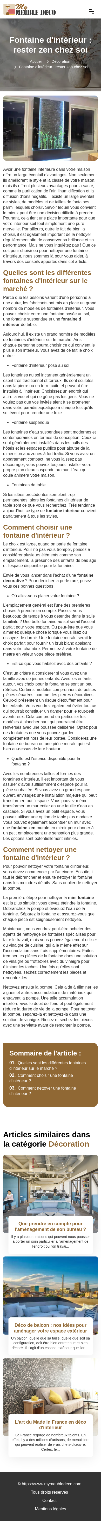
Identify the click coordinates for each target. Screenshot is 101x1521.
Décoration (60, 61)
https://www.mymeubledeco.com (51, 1484)
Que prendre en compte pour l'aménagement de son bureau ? (50, 1226)
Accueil (36, 61)
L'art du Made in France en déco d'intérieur (50, 1424)
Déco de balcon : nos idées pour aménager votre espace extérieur (50, 1328)
